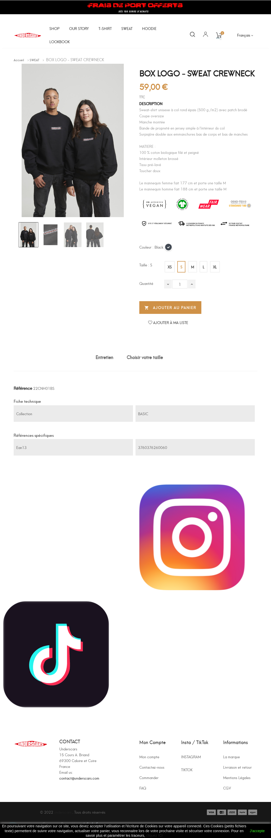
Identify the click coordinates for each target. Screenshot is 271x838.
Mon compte (149, 757)
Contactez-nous (151, 767)
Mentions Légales (236, 777)
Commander (149, 777)
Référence (23, 388)
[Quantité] (179, 284)
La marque (231, 757)
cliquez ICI (154, 835)
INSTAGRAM (191, 757)
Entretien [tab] (104, 357)
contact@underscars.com (79, 778)
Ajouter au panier (170, 307)
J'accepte (257, 831)
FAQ (142, 788)
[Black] (169, 248)
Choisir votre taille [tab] (145, 357)
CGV (227, 788)
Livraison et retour (237, 767)
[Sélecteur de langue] (245, 35)
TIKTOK (186, 769)
